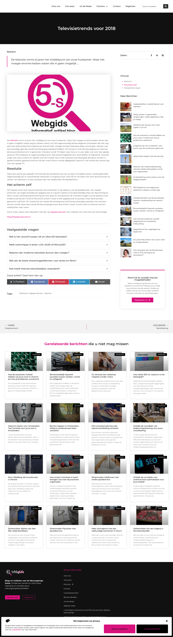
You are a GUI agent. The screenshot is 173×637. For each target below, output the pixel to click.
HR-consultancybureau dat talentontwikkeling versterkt (105, 427)
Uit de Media (86, 6)
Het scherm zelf (130, 85)
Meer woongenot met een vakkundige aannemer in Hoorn (107, 529)
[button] (166, 621)
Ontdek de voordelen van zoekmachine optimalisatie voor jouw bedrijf (148, 479)
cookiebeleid (16, 630)
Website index (69, 606)
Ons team (70, 6)
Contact (117, 6)
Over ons (56, 6)
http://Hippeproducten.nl (19, 217)
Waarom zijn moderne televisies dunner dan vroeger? (58, 252)
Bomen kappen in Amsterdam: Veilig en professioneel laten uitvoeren (64, 428)
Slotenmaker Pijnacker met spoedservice (63, 529)
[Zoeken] (165, 6)
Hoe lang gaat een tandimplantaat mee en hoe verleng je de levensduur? (148, 252)
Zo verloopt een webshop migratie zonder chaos (104, 375)
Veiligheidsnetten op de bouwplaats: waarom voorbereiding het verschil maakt (148, 200)
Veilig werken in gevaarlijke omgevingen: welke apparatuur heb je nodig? (148, 116)
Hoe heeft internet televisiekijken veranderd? (58, 268)
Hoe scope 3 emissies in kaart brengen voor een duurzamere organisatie (64, 479)
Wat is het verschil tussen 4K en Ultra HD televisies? (58, 236)
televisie (14, 140)
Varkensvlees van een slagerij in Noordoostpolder (148, 529)
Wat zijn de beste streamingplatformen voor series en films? (58, 260)
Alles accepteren (120, 629)
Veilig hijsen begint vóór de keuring (148, 156)
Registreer (130, 6)
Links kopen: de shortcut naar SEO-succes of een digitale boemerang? (87, 611)
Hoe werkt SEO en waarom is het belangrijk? (149, 375)
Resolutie (128, 81)
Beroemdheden (70, 597)
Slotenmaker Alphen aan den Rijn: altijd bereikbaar (22, 529)
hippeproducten (58, 212)
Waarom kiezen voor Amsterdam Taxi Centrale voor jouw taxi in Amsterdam (24, 428)
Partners (102, 6)
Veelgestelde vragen (132, 88)
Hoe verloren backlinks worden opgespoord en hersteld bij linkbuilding (146, 221)
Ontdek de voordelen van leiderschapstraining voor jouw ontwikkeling (148, 428)
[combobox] (152, 6)
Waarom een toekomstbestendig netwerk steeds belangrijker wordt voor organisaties (147, 169)
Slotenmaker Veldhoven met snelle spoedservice (105, 478)
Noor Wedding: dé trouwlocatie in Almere (23, 478)
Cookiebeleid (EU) (71, 593)
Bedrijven (11, 52)
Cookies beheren (152, 629)
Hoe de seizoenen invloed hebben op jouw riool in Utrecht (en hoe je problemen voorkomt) (149, 137)
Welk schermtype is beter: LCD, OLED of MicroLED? (58, 244)
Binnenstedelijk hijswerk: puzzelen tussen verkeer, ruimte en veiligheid (65, 376)
